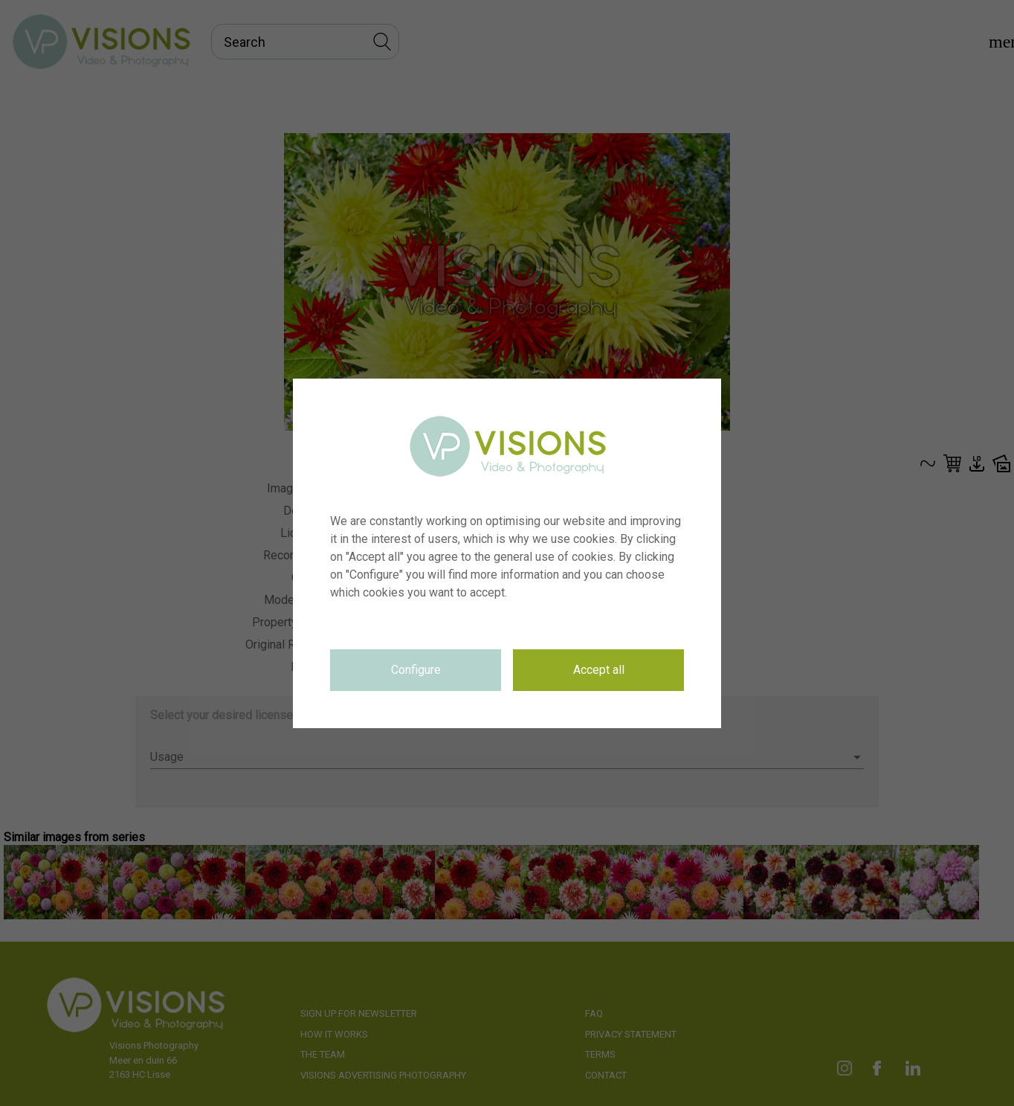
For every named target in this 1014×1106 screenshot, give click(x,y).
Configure (416, 670)
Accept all (598, 670)
